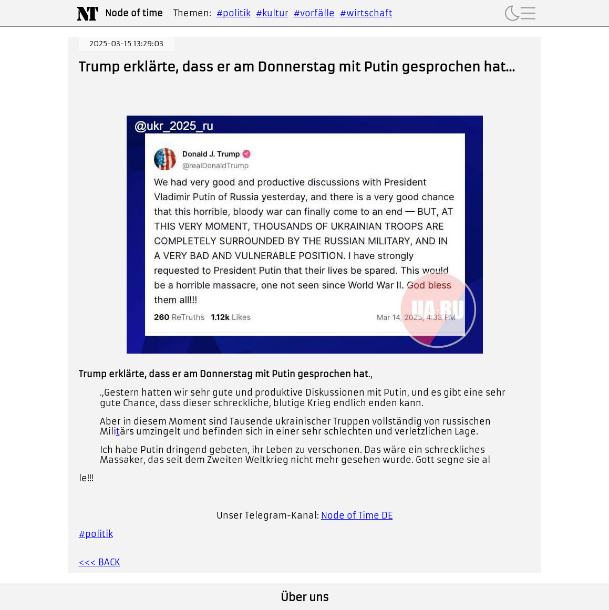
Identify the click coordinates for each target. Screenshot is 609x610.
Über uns (305, 597)
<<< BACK (99, 562)
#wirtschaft (366, 13)
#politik (233, 13)
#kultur (272, 13)
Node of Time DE (357, 515)
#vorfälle (314, 13)
